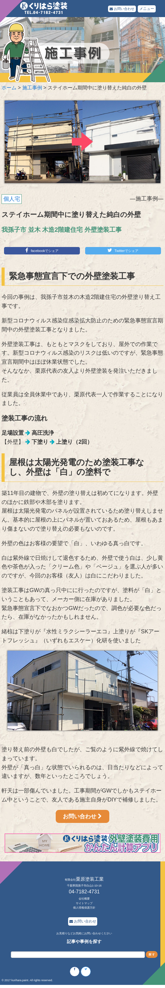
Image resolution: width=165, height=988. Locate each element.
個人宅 (11, 199)
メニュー (146, 9)
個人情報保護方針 (84, 908)
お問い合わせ (120, 9)
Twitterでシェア (123, 251)
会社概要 (84, 899)
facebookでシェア (42, 251)
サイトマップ (84, 904)
